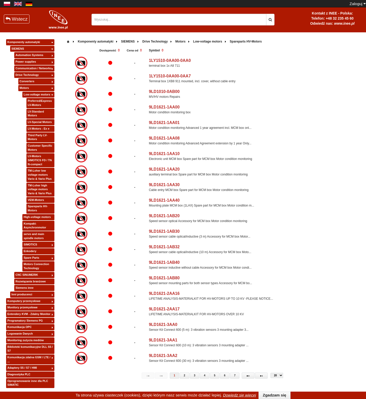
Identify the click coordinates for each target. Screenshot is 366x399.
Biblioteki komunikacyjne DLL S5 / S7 (30, 348)
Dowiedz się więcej (239, 395)
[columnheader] (110, 51)
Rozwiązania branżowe (31, 281)
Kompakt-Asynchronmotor (35, 225)
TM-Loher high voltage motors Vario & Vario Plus (40, 189)
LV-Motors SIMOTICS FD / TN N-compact (40, 160)
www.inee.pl (344, 23)
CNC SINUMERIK (27, 274)
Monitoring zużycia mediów (25, 340)
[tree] (30, 214)
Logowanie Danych (20, 333)
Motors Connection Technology (36, 266)
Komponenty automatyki (23, 42)
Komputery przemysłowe (23, 300)
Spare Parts (31, 257)
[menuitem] (68, 41)
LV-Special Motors (40, 121)
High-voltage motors (37, 216)
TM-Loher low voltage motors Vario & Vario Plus (40, 174)
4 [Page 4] (204, 375)
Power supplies (26, 61)
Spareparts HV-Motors (38, 208)
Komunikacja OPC (19, 326)
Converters (27, 81)
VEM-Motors (36, 199)
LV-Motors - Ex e (38, 128)
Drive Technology (27, 74)
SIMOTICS (30, 244)
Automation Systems (29, 55)
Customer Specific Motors (40, 147)
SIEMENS (17, 48)
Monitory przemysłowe (22, 307)
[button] (270, 19)
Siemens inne (25, 287)
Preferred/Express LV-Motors (40, 102)
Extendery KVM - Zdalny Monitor (28, 313)
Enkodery (30, 251)
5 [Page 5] (215, 375)
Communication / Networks (34, 68)
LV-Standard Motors (36, 113)
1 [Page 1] (174, 375)
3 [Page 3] (194, 375)
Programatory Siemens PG (25, 320)
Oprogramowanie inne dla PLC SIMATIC (27, 383)
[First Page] (148, 376)
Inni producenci (21, 294)
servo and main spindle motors (34, 236)
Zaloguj (357, 4)
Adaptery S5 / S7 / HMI (22, 367)
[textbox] (179, 19)
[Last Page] (261, 376)
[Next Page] (248, 376)
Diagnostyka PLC (18, 374)
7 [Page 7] (235, 375)
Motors (24, 87)
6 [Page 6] (224, 375)
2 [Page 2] (184, 375)
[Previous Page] (161, 376)
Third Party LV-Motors (37, 137)
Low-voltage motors (37, 94)
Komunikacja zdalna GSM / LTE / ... (28, 359)
